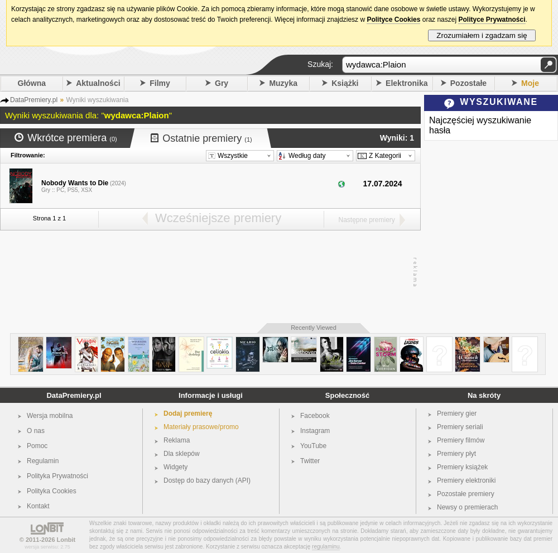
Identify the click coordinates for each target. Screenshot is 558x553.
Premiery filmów (460, 440)
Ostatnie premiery (201, 138)
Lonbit (66, 539)
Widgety (175, 467)
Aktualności (98, 83)
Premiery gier (457, 413)
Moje (530, 83)
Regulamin (43, 461)
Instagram (315, 431)
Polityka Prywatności (57, 476)
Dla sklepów (181, 454)
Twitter (310, 461)
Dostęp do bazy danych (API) (207, 480)
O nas (36, 431)
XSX (86, 190)
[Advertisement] (207, 272)
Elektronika (406, 83)
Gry (221, 83)
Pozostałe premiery (465, 494)
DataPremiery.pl (73, 395)
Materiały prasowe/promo (201, 427)
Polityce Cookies (393, 19)
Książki (344, 83)
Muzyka (283, 83)
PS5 (73, 190)
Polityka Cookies (51, 491)
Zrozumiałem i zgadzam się (481, 35)
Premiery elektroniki (466, 480)
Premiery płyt (456, 454)
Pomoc (37, 446)
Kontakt (38, 506)
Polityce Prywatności (491, 19)
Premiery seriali (460, 427)
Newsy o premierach (467, 507)
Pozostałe (468, 83)
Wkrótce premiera (66, 137)
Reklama (176, 440)
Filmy (160, 83)
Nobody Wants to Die (74, 183)
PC (60, 190)
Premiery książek (462, 467)
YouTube (313, 446)
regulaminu (325, 547)
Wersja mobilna (50, 416)
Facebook (315, 416)
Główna (32, 83)
